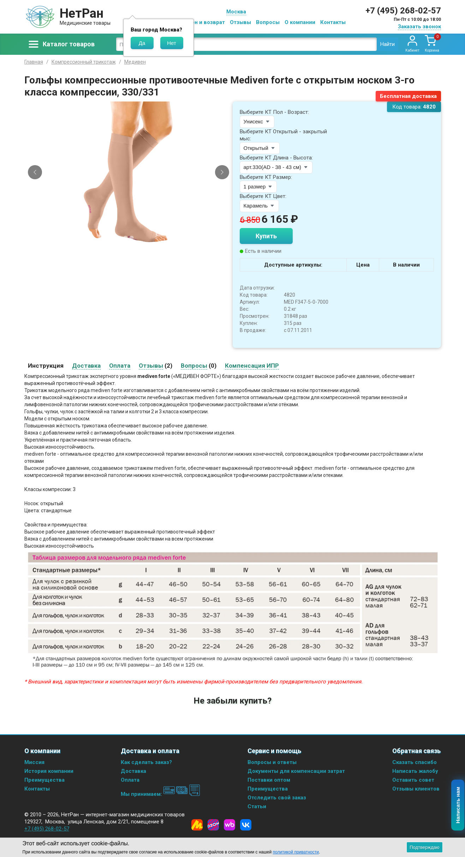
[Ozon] (213, 824)
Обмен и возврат (202, 22)
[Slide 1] (125, 237)
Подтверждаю (424, 847)
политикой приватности (296, 852)
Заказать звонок (419, 26)
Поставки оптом (269, 780)
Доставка (133, 771)
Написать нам (458, 805)
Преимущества (44, 780)
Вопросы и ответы (272, 762)
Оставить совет (413, 780)
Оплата (130, 780)
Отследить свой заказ (277, 797)
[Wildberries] (229, 824)
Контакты (333, 22)
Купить (266, 236)
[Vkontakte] (245, 824)
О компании (300, 22)
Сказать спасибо (414, 762)
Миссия (34, 762)
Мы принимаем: (160, 794)
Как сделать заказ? (146, 762)
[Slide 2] (131, 237)
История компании (48, 771)
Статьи (257, 806)
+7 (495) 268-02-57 (403, 11)
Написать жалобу (415, 771)
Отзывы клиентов (416, 789)
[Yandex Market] (197, 824)
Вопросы (268, 22)
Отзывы (240, 22)
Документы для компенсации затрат (296, 771)
